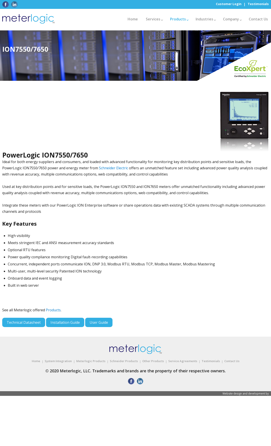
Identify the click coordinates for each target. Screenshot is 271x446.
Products (178, 19)
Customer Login (228, 4)
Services (153, 19)
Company (231, 19)
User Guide (99, 322)
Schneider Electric (113, 168)
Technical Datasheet (24, 322)
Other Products (153, 361)
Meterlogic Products (90, 361)
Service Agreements (182, 361)
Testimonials (258, 4)
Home (133, 19)
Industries (204, 19)
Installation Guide (65, 322)
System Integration (58, 361)
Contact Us (258, 19)
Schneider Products (124, 361)
